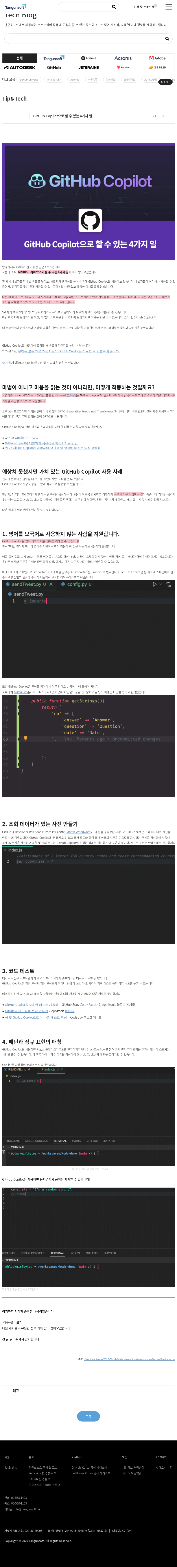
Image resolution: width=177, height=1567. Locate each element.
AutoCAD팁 (150, 79)
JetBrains (10, 1467)
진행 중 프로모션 (144, 6)
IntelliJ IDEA (54, 79)
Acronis (74, 79)
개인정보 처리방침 (133, 1467)
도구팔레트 (129, 79)
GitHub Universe (29, 79)
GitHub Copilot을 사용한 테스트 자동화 (31, 1004)
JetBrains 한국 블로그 (42, 1473)
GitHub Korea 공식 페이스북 (89, 1467)
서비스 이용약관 (132, 1473)
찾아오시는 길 (164, 1467)
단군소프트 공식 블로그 (43, 1467)
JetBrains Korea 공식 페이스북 (91, 1473)
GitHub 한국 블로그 (41, 1479)
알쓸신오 (110, 79)
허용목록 (92, 79)
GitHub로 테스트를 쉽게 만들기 (26, 1011)
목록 (88, 1416)
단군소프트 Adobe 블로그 (44, 1484)
